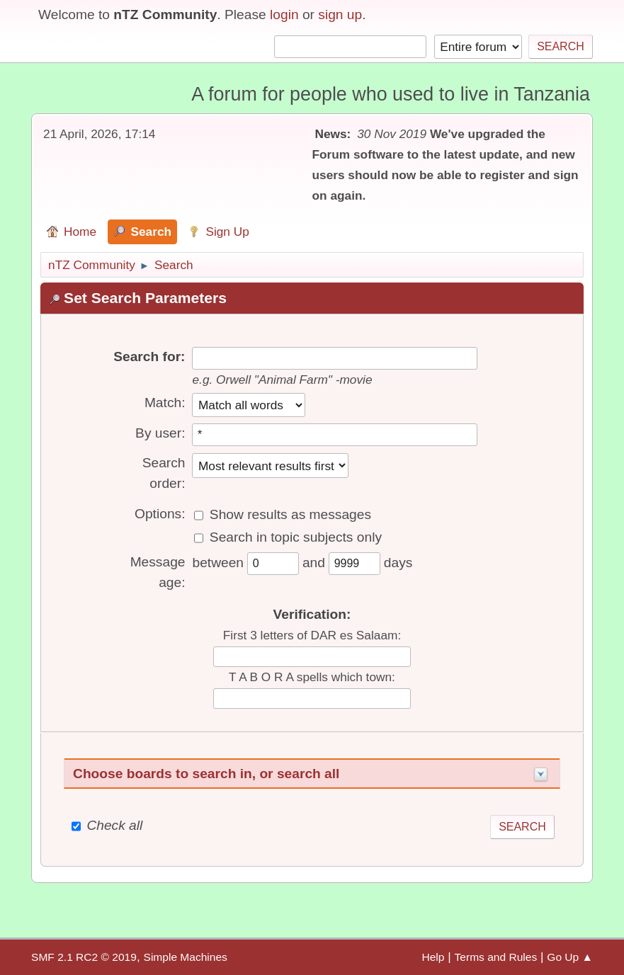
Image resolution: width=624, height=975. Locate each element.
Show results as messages (290, 514)
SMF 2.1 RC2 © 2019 (84, 957)
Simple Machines (185, 957)
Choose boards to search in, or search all (206, 773)
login (284, 14)
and (315, 562)
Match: (165, 402)
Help (432, 957)
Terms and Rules (496, 957)
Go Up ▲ (570, 957)
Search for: (149, 356)
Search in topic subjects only (296, 537)
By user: (160, 433)
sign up (340, 14)
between (219, 562)
